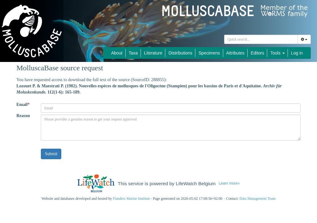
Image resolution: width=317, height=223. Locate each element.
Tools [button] (277, 52)
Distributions (180, 52)
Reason (23, 115)
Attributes (235, 52)
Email (23, 104)
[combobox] (261, 39)
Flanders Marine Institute (131, 198)
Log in (297, 52)
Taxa (133, 52)
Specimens (209, 52)
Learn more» (229, 183)
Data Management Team (257, 198)
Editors (257, 52)
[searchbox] (261, 39)
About (117, 52)
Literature (153, 52)
